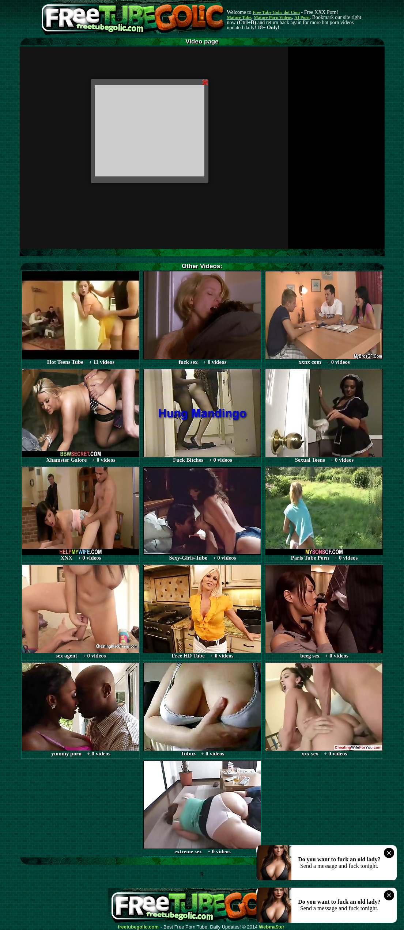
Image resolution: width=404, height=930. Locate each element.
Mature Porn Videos (273, 17)
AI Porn (302, 17)
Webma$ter (271, 927)
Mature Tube (239, 17)
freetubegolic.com (138, 927)
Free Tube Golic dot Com (276, 12)
